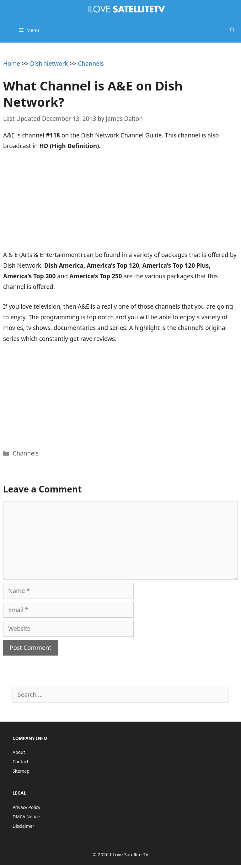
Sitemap (21, 771)
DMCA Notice (26, 817)
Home (11, 63)
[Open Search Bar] (232, 30)
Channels (91, 63)
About (19, 752)
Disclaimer (23, 826)
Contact (21, 762)
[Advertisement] (120, 204)
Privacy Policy (26, 807)
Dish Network (49, 63)
